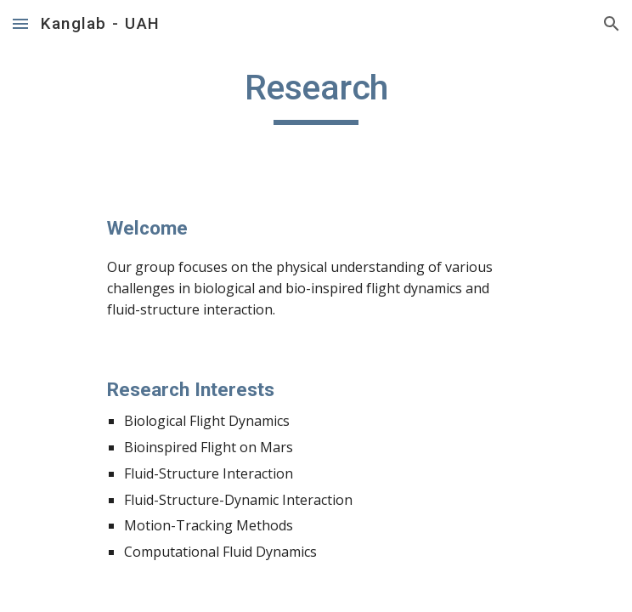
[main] (315, 95)
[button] (20, 23)
